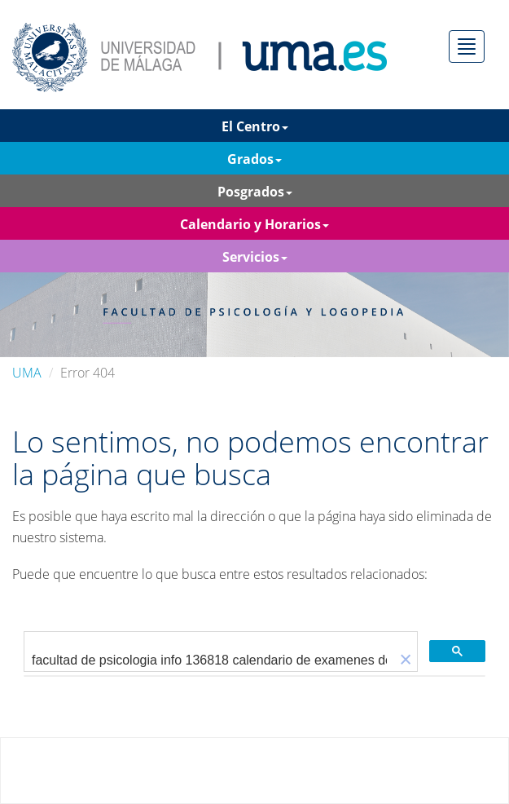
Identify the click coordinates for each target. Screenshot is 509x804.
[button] (405, 660)
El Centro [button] (255, 126)
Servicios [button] (254, 257)
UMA (27, 373)
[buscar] (209, 660)
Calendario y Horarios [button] (254, 224)
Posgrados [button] (254, 192)
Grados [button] (254, 159)
